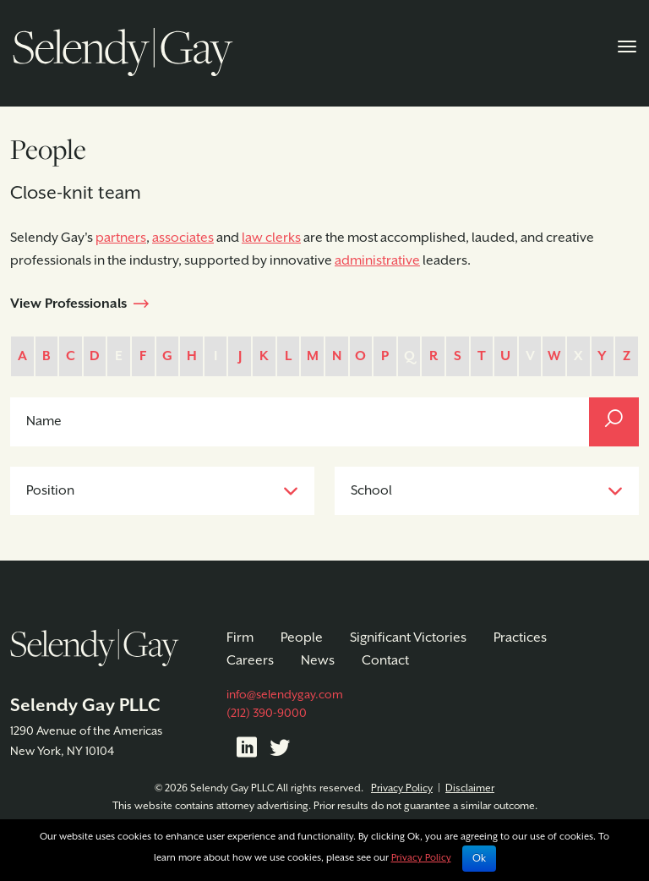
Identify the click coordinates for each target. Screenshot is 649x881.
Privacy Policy (402, 788)
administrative (377, 261)
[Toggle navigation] (627, 44)
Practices (520, 638)
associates (183, 238)
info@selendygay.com (284, 695)
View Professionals (68, 304)
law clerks (271, 238)
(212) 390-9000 (266, 713)
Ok (479, 858)
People (302, 638)
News (318, 661)
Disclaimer (469, 788)
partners (120, 238)
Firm (240, 638)
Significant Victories (408, 638)
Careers (250, 661)
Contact (385, 661)
